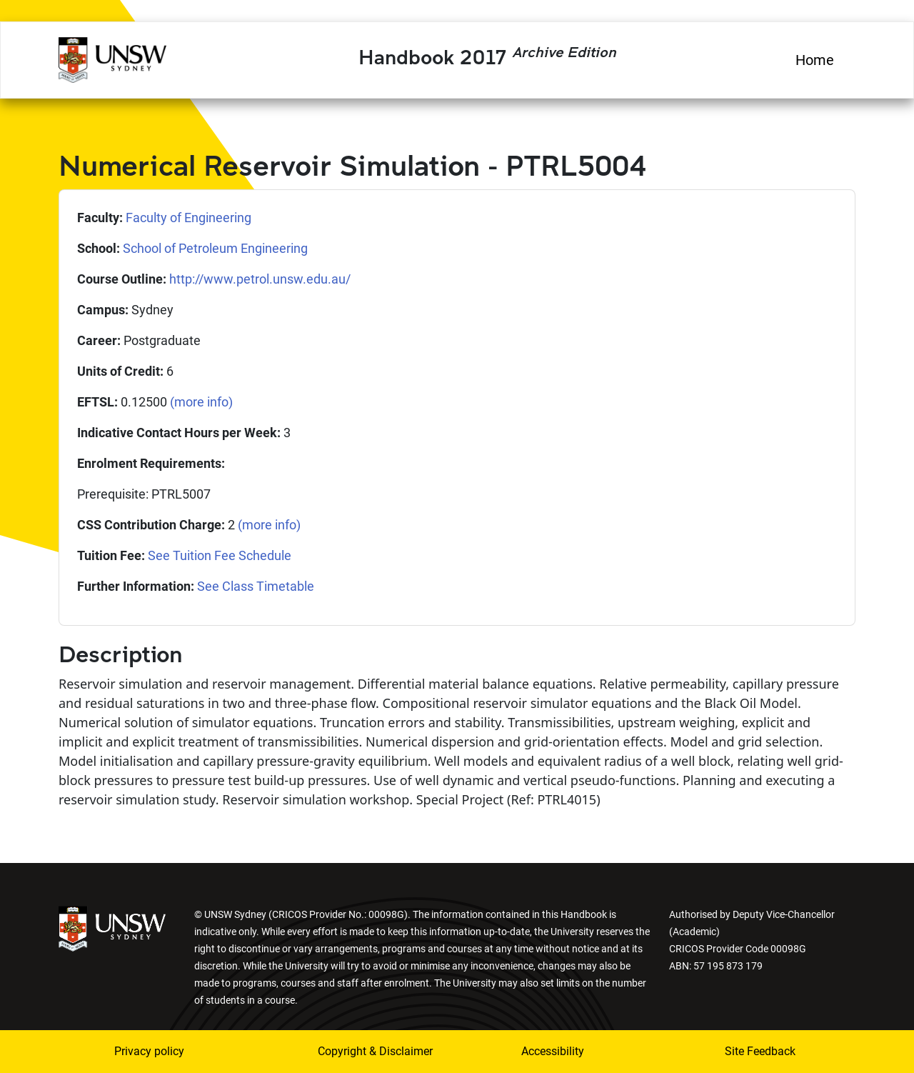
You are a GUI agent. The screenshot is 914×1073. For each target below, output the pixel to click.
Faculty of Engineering (188, 217)
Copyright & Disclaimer (366, 1051)
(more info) (201, 401)
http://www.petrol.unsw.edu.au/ (260, 278)
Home (814, 60)
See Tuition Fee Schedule (219, 555)
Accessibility (552, 1051)
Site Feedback (760, 1051)
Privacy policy (149, 1051)
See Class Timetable (255, 586)
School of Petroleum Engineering (215, 248)
